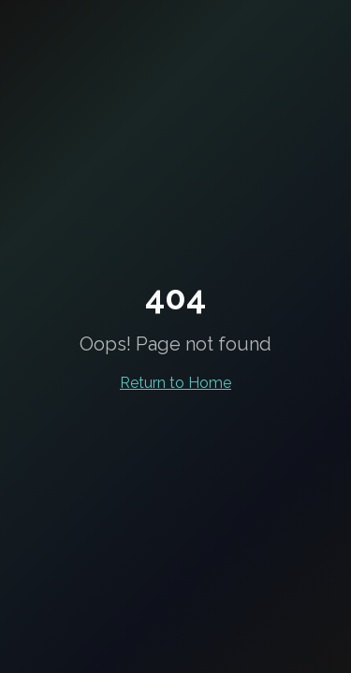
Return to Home (175, 383)
